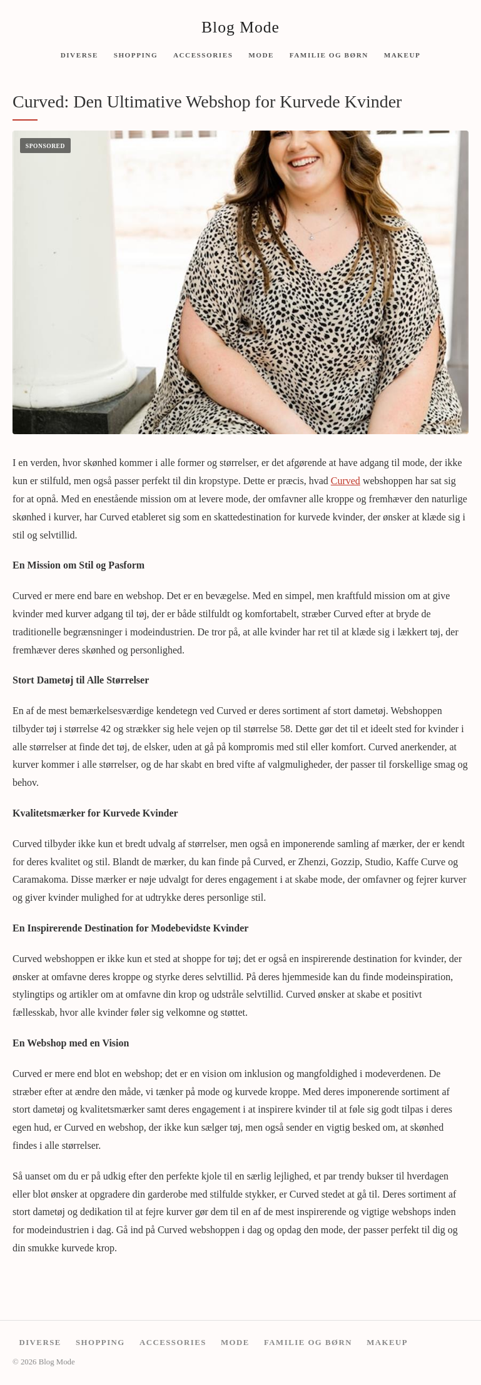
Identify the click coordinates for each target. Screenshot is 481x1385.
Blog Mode (240, 27)
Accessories (203, 54)
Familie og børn (329, 54)
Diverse (79, 54)
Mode (261, 54)
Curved (345, 480)
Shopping (136, 54)
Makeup (402, 54)
